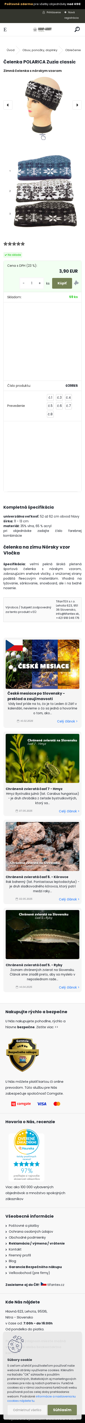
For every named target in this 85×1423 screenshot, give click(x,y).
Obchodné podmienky (27, 1237)
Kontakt (15, 1249)
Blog (12, 1261)
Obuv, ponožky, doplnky (39, 50)
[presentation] (7, 105)
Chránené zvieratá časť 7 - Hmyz (34, 789)
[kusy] (32, 283)
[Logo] (42, 29)
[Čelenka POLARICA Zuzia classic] (42, 105)
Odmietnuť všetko (27, 1410)
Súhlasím (62, 1410)
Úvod (11, 50)
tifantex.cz (53, 1284)
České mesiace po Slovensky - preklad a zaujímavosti (36, 696)
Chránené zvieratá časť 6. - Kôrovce (37, 877)
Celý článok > (67, 721)
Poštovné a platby (24, 1225)
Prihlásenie (54, 12)
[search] (77, 29)
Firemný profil (20, 1255)
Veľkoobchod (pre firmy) (29, 1273)
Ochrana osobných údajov (31, 1231)
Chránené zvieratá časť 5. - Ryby (34, 965)
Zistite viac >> (47, 1027)
